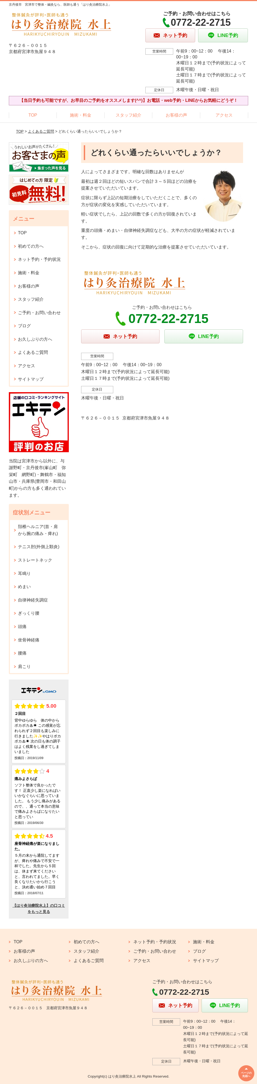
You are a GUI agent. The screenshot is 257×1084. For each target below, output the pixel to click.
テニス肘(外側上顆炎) (38, 546)
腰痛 (22, 653)
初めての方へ (31, 246)
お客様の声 (176, 115)
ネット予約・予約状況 (39, 259)
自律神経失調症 (33, 600)
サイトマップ (31, 379)
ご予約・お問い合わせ (39, 312)
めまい (24, 586)
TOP (32, 115)
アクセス (224, 115)
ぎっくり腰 (28, 613)
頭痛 (22, 626)
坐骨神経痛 (28, 640)
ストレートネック (35, 560)
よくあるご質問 (41, 131)
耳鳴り (24, 573)
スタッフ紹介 (128, 115)
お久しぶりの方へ (35, 339)
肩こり (24, 666)
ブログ (24, 326)
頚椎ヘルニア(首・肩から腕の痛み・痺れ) (38, 530)
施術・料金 (80, 115)
